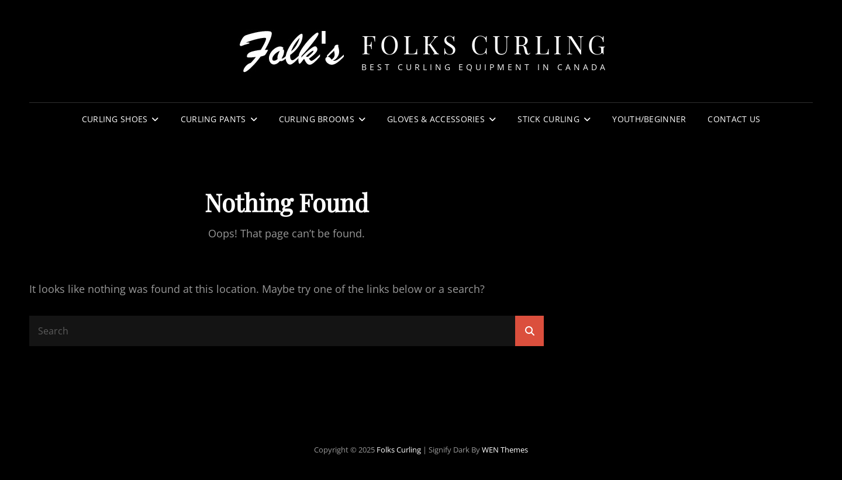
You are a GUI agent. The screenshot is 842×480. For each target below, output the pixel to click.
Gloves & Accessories (436, 119)
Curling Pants (213, 119)
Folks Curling (485, 43)
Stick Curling (548, 119)
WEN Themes (505, 449)
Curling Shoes (115, 119)
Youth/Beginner (649, 119)
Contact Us (734, 119)
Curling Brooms (316, 119)
